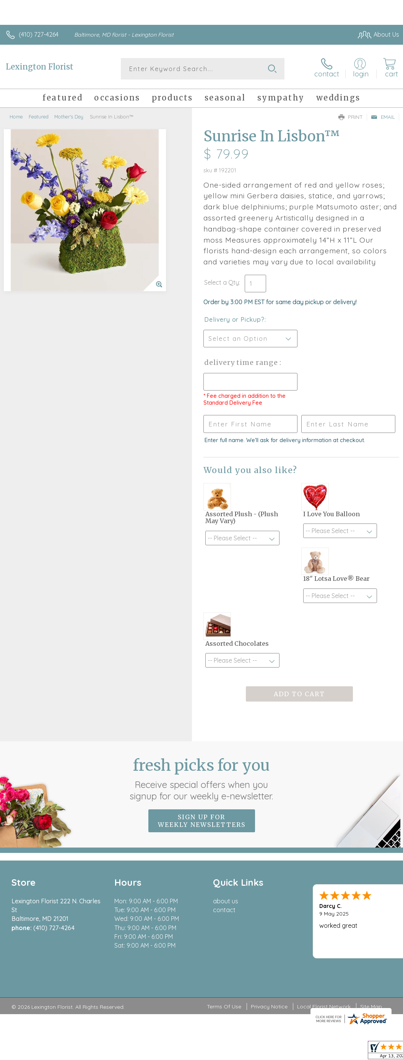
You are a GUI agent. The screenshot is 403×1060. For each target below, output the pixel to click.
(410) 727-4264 (38, 34)
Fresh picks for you (201, 779)
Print (350, 116)
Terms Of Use (224, 1006)
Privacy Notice (269, 1006)
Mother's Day (68, 116)
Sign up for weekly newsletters (201, 820)
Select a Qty (221, 282)
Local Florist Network (324, 1006)
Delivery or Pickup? (234, 319)
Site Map (371, 1006)
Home (16, 116)
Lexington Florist (39, 66)
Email (383, 116)
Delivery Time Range (242, 362)
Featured (39, 116)
